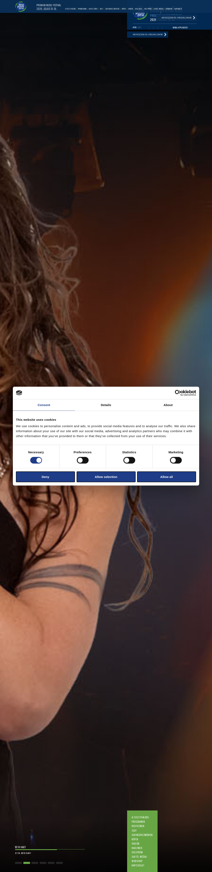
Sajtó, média (139, 856)
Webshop (137, 861)
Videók (136, 843)
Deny (45, 477)
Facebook (147, 28)
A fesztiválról (140, 817)
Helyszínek (138, 826)
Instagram (160, 28)
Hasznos (137, 848)
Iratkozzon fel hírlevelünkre (148, 34)
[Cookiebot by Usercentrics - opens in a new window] (178, 393)
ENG (139, 27)
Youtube (151, 28)
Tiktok (164, 28)
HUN (134, 27)
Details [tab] (106, 404)
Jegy (134, 830)
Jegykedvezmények (142, 835)
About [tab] (168, 404)
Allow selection (106, 477)
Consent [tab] (44, 404)
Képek (135, 839)
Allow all (166, 477)
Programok (138, 821)
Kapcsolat (138, 865)
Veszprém (137, 852)
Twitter (155, 28)
